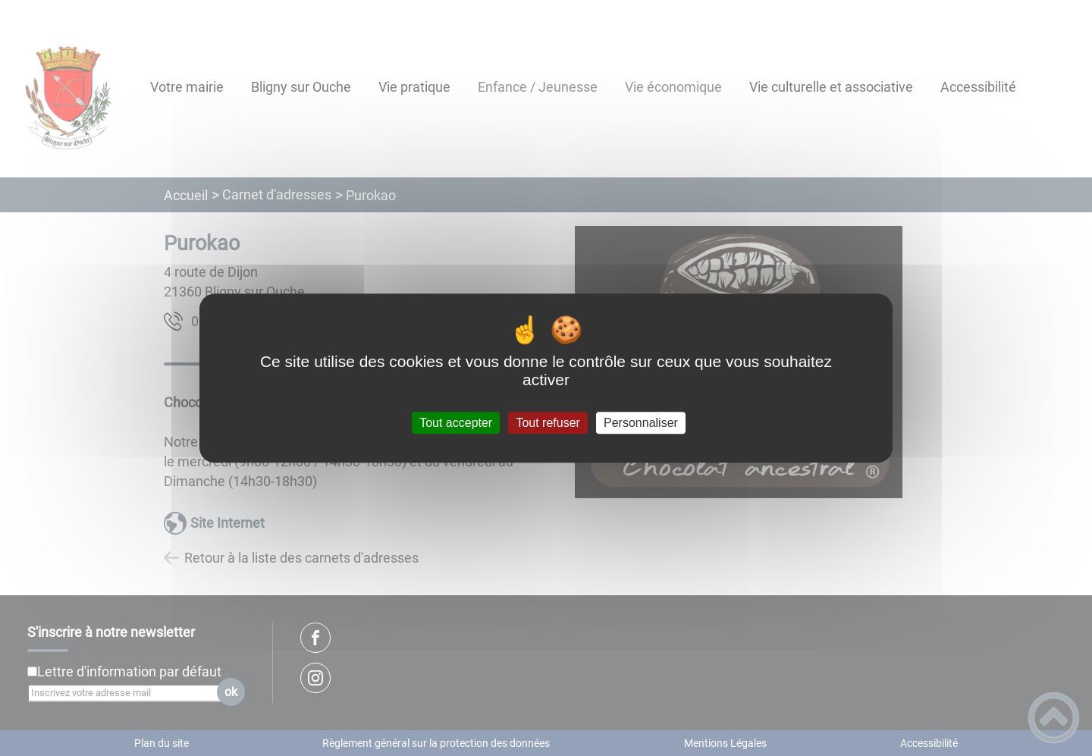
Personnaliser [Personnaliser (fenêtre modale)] (641, 422)
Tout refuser (547, 422)
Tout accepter (455, 422)
